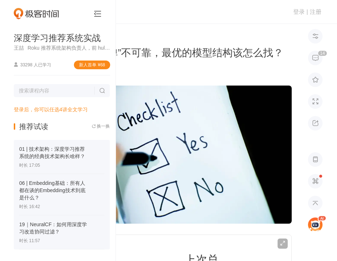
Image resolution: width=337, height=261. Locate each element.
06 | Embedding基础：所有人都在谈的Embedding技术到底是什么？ (52, 190)
